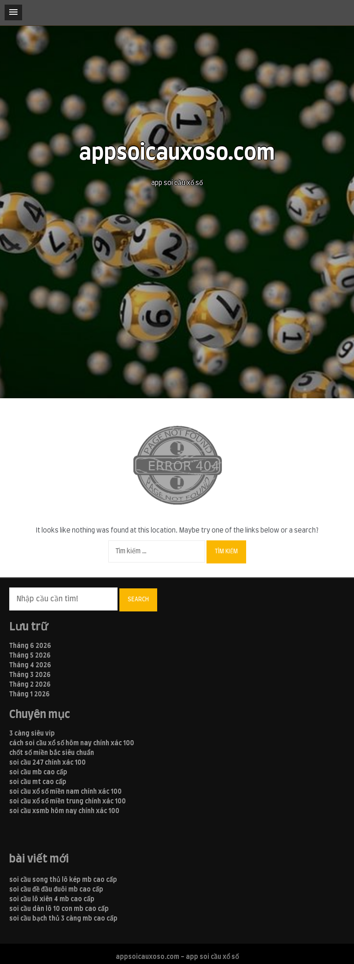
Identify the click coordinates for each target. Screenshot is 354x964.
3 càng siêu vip (32, 733)
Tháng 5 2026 (30, 656)
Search (138, 599)
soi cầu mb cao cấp (38, 772)
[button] (13, 12)
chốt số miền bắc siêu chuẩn (51, 753)
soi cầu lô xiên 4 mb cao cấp (51, 899)
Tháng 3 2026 (30, 675)
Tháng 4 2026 (30, 665)
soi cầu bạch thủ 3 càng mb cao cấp (63, 919)
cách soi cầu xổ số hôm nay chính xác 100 (71, 743)
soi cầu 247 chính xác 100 (47, 763)
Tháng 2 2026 (30, 685)
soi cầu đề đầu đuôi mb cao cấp (56, 889)
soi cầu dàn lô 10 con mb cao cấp (59, 909)
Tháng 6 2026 (30, 646)
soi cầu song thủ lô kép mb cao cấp (63, 880)
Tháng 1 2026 (29, 694)
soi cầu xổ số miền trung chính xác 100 (67, 801)
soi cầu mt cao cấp (37, 782)
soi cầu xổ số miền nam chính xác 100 (65, 792)
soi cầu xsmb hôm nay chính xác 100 (64, 811)
